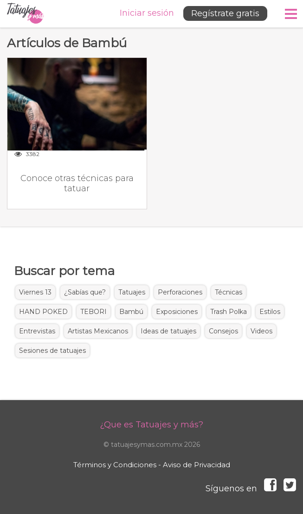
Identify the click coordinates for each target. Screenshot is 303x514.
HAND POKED (43, 311)
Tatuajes (131, 292)
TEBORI (93, 311)
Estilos (269, 311)
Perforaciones (180, 292)
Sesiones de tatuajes (52, 350)
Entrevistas (37, 331)
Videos (261, 331)
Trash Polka (228, 311)
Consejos (223, 331)
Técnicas (228, 292)
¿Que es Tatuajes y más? (151, 425)
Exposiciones (177, 311)
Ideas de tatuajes (168, 331)
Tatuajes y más (25, 14)
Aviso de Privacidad (196, 464)
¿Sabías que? (85, 292)
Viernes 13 (35, 292)
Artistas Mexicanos (98, 331)
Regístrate (225, 13)
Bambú (131, 311)
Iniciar (147, 13)
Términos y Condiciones (114, 464)
